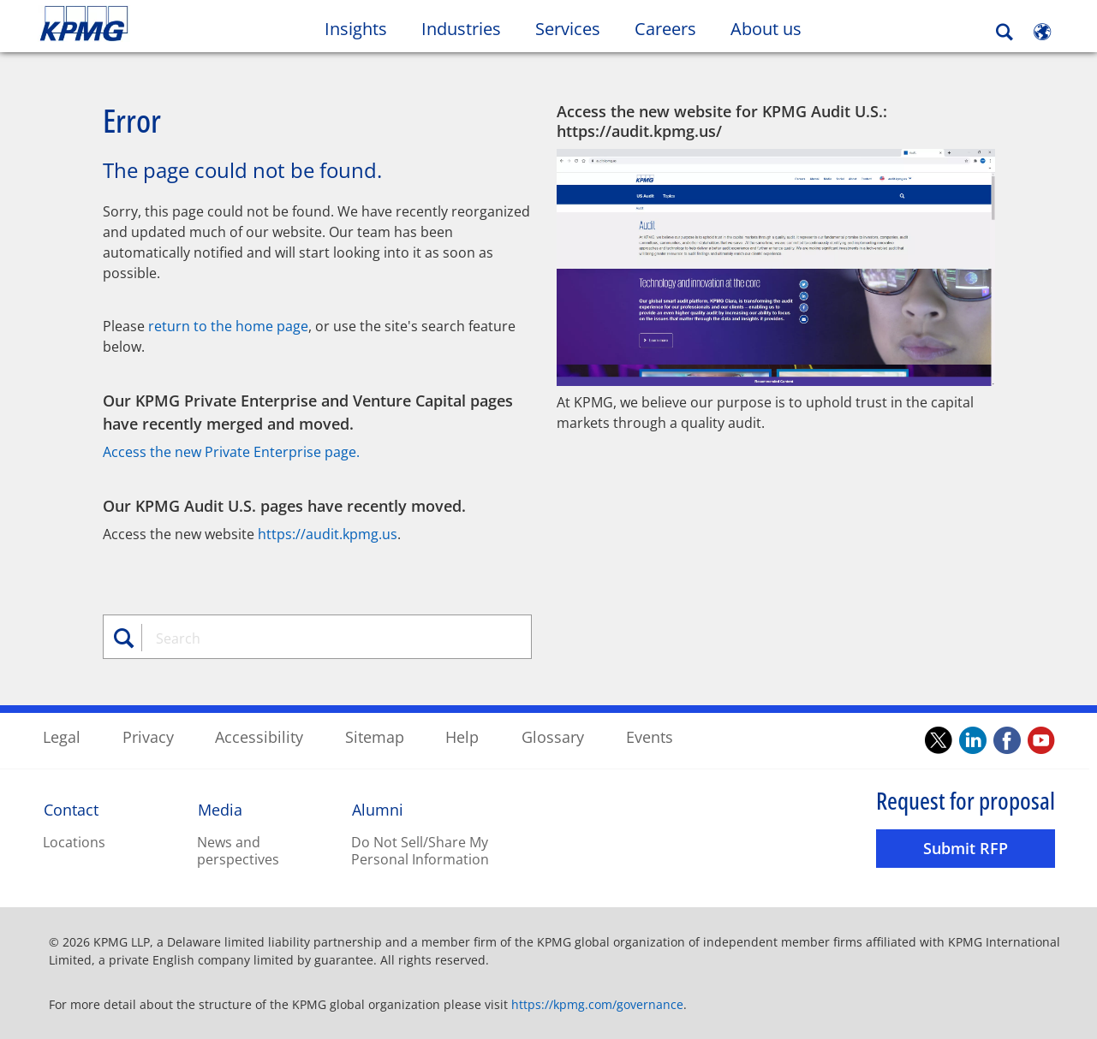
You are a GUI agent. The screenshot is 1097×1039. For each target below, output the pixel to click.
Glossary (553, 736)
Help (462, 736)
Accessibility (259, 736)
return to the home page (228, 325)
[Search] (1004, 32)
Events (649, 736)
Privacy (148, 736)
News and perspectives (238, 850)
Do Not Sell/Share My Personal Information (420, 850)
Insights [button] (356, 28)
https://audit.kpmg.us (327, 533)
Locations (74, 841)
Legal (61, 736)
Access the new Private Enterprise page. (231, 451)
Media (220, 809)
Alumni (377, 809)
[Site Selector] (1042, 32)
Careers (674, 28)
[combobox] (324, 637)
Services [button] (567, 28)
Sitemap (374, 736)
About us (774, 28)
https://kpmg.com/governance (597, 1003)
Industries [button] (461, 28)
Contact (71, 809)
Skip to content (133, 24)
